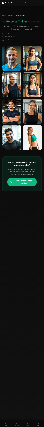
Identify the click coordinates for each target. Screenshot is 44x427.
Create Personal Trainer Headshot (21, 182)
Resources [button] (37, 3)
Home (4, 15)
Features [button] (27, 3)
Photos (10, 15)
